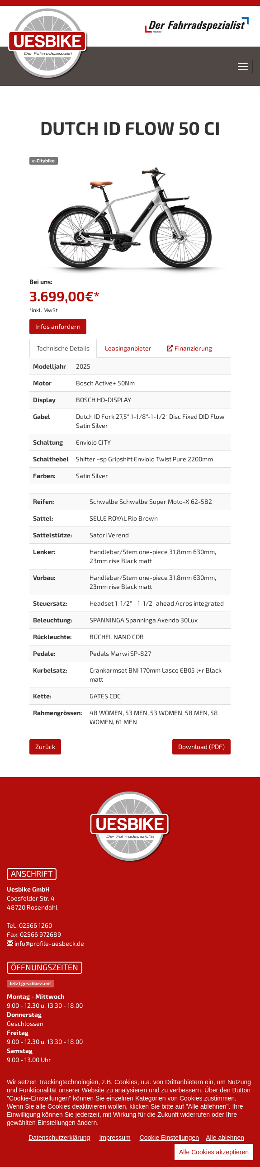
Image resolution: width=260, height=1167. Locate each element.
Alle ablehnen (225, 1137)
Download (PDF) (201, 746)
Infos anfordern (57, 326)
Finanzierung (189, 348)
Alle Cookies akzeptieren (214, 1152)
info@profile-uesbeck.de (49, 943)
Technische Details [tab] (63, 348)
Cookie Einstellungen (169, 1137)
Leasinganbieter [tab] (128, 348)
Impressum (114, 1137)
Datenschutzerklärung (59, 1137)
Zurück (45, 746)
